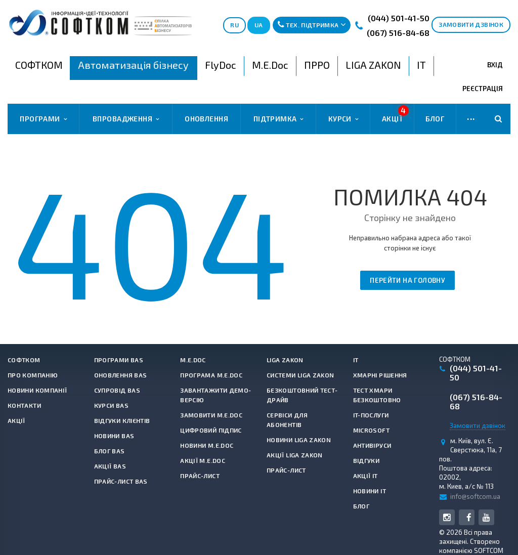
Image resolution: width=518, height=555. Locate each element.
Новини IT (369, 490)
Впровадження (126, 118)
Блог (434, 118)
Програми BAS (118, 359)
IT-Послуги (371, 414)
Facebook (468, 517)
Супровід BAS (117, 390)
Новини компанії (37, 390)
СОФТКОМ (24, 359)
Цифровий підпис (210, 430)
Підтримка (278, 118)
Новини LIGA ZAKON (299, 439)
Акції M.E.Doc (202, 460)
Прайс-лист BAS (121, 481)
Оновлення (206, 118)
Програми (43, 118)
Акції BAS (110, 465)
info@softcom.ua (475, 496)
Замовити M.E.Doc (211, 414)
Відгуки (366, 460)
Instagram (447, 517)
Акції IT (365, 475)
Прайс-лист (200, 475)
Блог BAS (109, 450)
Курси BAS (111, 405)
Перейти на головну (407, 280)
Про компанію (33, 374)
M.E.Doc (193, 359)
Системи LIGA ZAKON (300, 374)
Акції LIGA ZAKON (295, 454)
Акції (395, 114)
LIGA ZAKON (285, 359)
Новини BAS (114, 435)
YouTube (486, 517)
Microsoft (371, 430)
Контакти (24, 405)
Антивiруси (372, 445)
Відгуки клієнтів (122, 420)
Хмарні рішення (380, 374)
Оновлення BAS (120, 374)
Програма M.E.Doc (211, 374)
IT (356, 359)
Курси (343, 118)
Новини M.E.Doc (206, 445)
